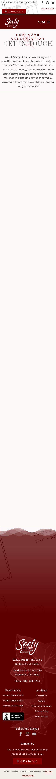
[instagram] (47, 2)
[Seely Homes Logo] (27, 640)
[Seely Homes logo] (10, 22)
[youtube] (53, 2)
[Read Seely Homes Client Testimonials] (14, 11)
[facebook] (42, 2)
